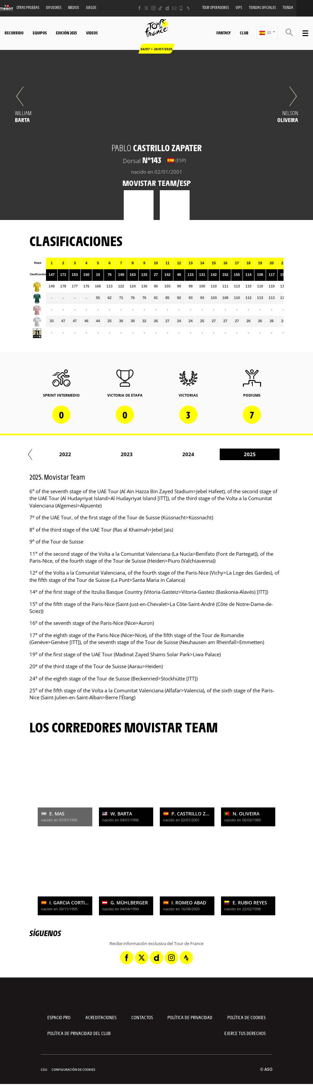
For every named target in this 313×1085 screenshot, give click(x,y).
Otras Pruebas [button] (28, 7)
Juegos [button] (91, 7)
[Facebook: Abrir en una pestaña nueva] (139, 8)
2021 (49, 454)
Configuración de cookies (73, 1069)
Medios (73, 7)
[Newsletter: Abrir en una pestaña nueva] (174, 8)
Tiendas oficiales (262, 7)
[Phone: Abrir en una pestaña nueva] (181, 8)
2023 (172, 454)
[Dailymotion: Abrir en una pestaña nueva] (167, 8)
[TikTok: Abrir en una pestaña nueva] (160, 8)
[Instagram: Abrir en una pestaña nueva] (153, 8)
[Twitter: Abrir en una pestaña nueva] (146, 8)
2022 (110, 454)
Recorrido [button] (14, 32)
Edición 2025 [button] (66, 32)
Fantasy (223, 32)
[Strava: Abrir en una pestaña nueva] (188, 8)
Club (244, 32)
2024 (233, 454)
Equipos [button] (40, 32)
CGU (44, 1069)
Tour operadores (215, 7)
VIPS (239, 7)
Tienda (288, 7)
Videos (92, 32)
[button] (267, 33)
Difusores (54, 7)
